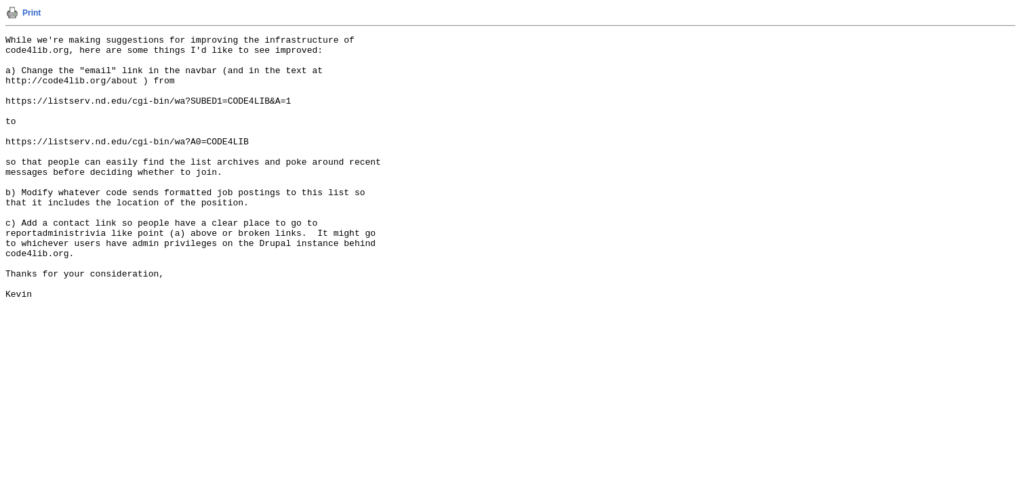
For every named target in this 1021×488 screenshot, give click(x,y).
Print (31, 13)
